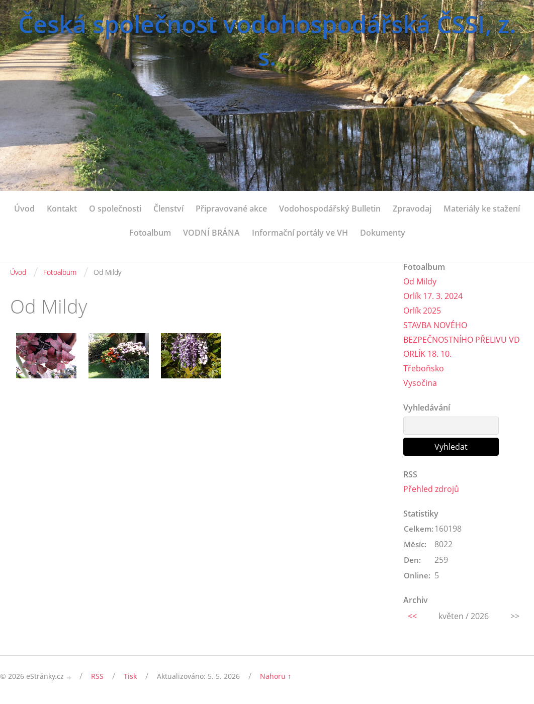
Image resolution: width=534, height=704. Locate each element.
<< (412, 616)
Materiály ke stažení (481, 208)
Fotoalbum (150, 232)
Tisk (130, 676)
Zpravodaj (412, 208)
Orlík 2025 (422, 310)
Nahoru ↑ (275, 676)
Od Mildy (419, 281)
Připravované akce (231, 208)
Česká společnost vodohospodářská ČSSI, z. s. (267, 40)
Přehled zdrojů (431, 488)
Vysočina (420, 382)
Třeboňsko (423, 368)
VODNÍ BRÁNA (211, 232)
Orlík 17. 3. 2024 (433, 295)
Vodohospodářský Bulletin (330, 208)
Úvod (24, 208)
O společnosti (115, 208)
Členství (168, 208)
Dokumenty (382, 232)
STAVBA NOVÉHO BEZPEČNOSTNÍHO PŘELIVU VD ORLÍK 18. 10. (461, 340)
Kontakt (62, 208)
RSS (97, 676)
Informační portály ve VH (300, 232)
